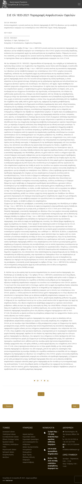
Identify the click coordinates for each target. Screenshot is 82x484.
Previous (8, 406)
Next (75, 406)
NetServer (9, 480)
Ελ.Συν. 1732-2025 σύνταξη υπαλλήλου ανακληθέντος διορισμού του (53, 463)
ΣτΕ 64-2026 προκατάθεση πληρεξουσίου (53, 451)
